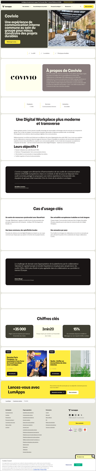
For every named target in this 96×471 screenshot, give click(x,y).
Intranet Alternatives (27, 452)
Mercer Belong (49, 417)
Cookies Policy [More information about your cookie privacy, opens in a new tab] (36, 469)
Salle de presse (26, 444)
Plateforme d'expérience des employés (30, 442)
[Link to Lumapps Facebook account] (78, 415)
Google (47, 412)
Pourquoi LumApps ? (10, 420)
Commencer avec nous (10, 422)
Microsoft (48, 415)
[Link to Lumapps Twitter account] (81, 415)
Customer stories (17, 401)
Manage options (69, 464)
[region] (48, 465)
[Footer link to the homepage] (79, 410)
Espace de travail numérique (28, 422)
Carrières (7, 415)
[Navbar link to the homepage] (9, 6)
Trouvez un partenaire (50, 427)
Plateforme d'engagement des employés (31, 432)
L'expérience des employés (28, 412)
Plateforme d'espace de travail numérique (31, 437)
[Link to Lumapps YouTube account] (73, 415)
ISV (46, 420)
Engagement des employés (28, 417)
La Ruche (7, 427)
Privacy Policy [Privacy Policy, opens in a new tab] (43, 469)
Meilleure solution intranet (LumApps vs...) (31, 439)
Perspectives (8, 417)
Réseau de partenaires (50, 422)
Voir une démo (88, 6)
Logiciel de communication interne (30, 430)
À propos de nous (9, 412)
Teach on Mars (8, 425)
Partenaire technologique (51, 425)
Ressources (25, 447)
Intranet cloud (26, 427)
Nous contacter (73, 392)
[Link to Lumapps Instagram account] (76, 415)
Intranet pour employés (27, 425)
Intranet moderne (26, 420)
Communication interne (28, 415)
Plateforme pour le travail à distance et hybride (32, 434)
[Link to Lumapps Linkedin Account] (70, 415)
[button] (27, 6)
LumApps (8, 401)
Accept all (78, 464)
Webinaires (25, 449)
